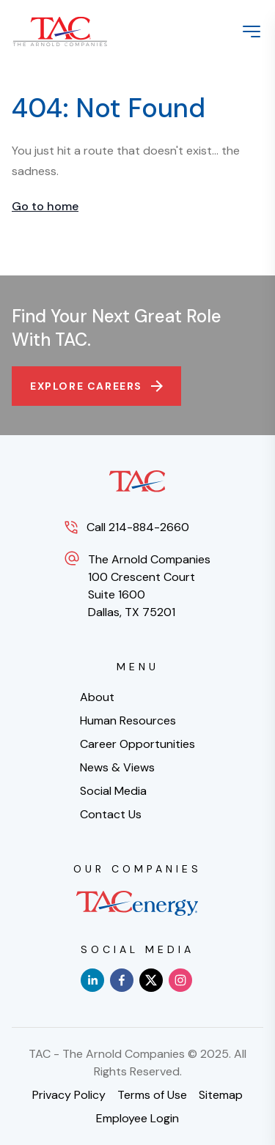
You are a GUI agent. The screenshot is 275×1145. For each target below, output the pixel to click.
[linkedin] (92, 980)
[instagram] (180, 980)
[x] (151, 980)
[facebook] (121, 980)
